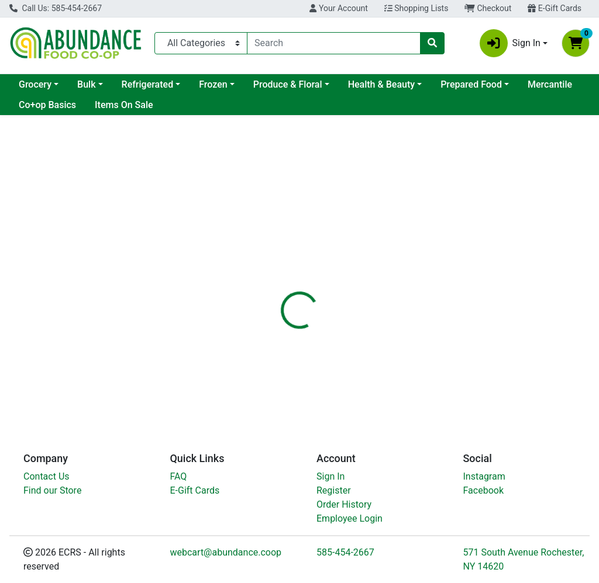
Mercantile (550, 84)
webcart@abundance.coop (226, 552)
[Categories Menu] (200, 43)
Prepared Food (471, 84)
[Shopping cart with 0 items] (576, 43)
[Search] (334, 43)
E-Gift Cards (554, 8)
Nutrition (330, 279)
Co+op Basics (47, 104)
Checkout (487, 8)
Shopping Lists (416, 8)
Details (281, 279)
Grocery (35, 84)
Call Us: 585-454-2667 (55, 8)
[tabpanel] (424, 353)
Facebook (483, 490)
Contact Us (46, 476)
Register (333, 490)
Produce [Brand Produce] (384, 360)
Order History (343, 504)
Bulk (86, 84)
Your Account (338, 8)
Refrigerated (148, 84)
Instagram (484, 476)
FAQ (178, 476)
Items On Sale (124, 104)
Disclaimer (385, 279)
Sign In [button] (510, 43)
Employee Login (349, 518)
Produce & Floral (287, 84)
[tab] (281, 279)
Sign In (330, 476)
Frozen (213, 84)
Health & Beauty (381, 84)
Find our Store (52, 490)
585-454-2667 (345, 552)
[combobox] (334, 43)
